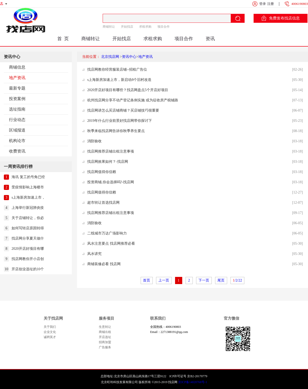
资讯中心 (129, 57)
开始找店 (127, 26)
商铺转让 (109, 26)
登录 (262, 4)
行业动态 (17, 119)
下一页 (204, 280)
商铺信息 (17, 67)
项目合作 (163, 26)
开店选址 (105, 337)
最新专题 (17, 88)
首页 (146, 280)
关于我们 (50, 327)
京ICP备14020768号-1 (192, 382)
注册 (270, 4)
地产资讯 (17, 77)
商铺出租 (105, 332)
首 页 (63, 38)
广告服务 (105, 347)
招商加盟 (105, 342)
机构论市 (17, 140)
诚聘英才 (50, 337)
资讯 (210, 38)
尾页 (221, 280)
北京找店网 (110, 57)
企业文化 (50, 332)
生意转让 (105, 327)
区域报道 (17, 130)
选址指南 (17, 109)
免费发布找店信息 (280, 18)
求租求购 (145, 26)
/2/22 (237, 280)
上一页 (164, 280)
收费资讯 (17, 151)
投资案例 (17, 98)
